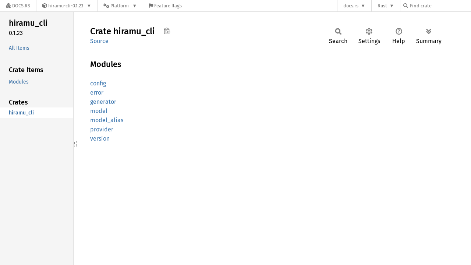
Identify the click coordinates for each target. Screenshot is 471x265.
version (100, 138)
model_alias (106, 120)
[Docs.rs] (18, 5)
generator (103, 101)
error (96, 92)
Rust (382, 5)
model (98, 110)
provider (101, 129)
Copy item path (167, 31)
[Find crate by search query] (440, 5)
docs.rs (350, 5)
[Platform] (120, 5)
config (98, 83)
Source (99, 41)
